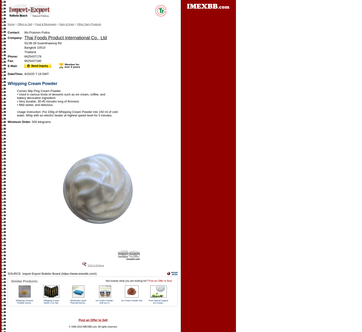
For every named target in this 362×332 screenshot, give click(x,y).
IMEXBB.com (90, 326)
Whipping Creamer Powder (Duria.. (24, 301)
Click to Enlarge (96, 265)
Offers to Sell (24, 24)
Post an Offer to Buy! (160, 280)
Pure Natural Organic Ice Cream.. (158, 301)
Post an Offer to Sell (93, 320)
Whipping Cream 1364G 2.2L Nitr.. (51, 301)
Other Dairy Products (89, 24)
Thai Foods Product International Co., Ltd (65, 37)
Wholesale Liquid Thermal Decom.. (78, 301)
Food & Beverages (45, 24)
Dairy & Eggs (66, 24)
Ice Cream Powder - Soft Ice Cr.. (105, 301)
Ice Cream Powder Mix (131, 300)
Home (11, 24)
